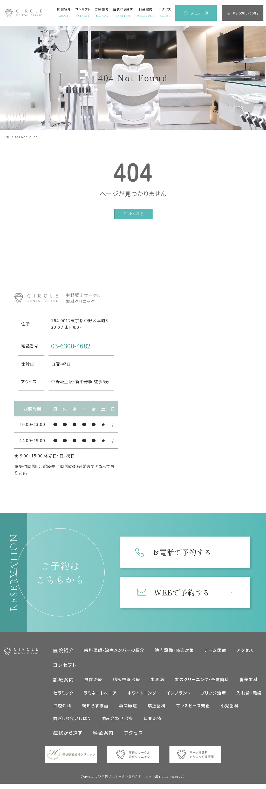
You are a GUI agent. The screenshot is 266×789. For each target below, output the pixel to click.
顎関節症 (128, 706)
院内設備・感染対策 (174, 651)
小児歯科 (230, 706)
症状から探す (68, 733)
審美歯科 (249, 680)
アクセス (245, 651)
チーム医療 (215, 651)
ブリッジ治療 (213, 694)
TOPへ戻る (134, 214)
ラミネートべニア (100, 694)
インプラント (178, 694)
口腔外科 (62, 706)
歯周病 (157, 680)
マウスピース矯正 (193, 706)
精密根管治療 (126, 680)
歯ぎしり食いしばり (72, 719)
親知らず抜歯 (95, 706)
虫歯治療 (93, 680)
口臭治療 (153, 719)
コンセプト (65, 666)
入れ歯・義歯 (249, 694)
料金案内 (103, 733)
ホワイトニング (141, 694)
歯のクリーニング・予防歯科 (202, 680)
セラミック (63, 694)
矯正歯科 (157, 706)
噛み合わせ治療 (117, 719)
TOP (7, 137)
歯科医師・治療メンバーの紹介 (114, 651)
